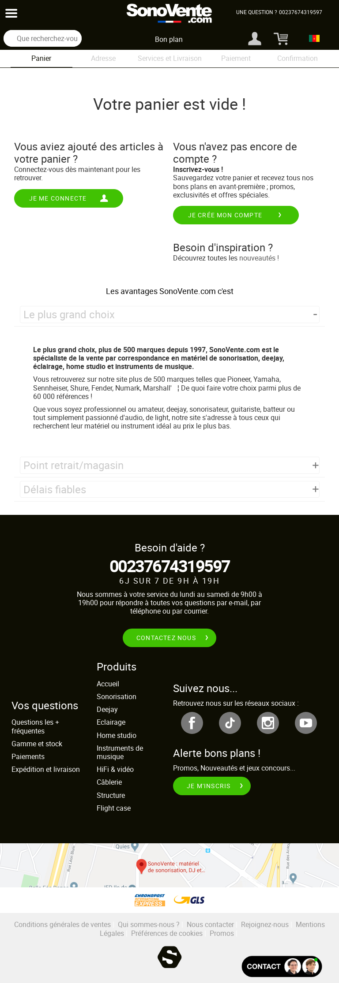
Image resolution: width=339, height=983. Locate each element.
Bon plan (169, 39)
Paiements (28, 756)
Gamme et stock (36, 743)
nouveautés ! (259, 258)
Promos (222, 933)
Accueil (108, 684)
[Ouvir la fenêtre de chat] (282, 966)
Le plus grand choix (69, 314)
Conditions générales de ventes (62, 924)
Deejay (107, 709)
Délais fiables (54, 489)
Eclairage (111, 722)
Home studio (116, 735)
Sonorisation (116, 696)
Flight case (114, 808)
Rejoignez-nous (265, 924)
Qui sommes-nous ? (149, 924)
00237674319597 (169, 566)
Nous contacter (210, 924)
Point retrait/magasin (73, 465)
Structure (111, 795)
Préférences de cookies (167, 933)
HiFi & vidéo (115, 769)
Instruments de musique (120, 752)
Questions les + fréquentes (35, 726)
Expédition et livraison (45, 769)
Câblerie (109, 782)
